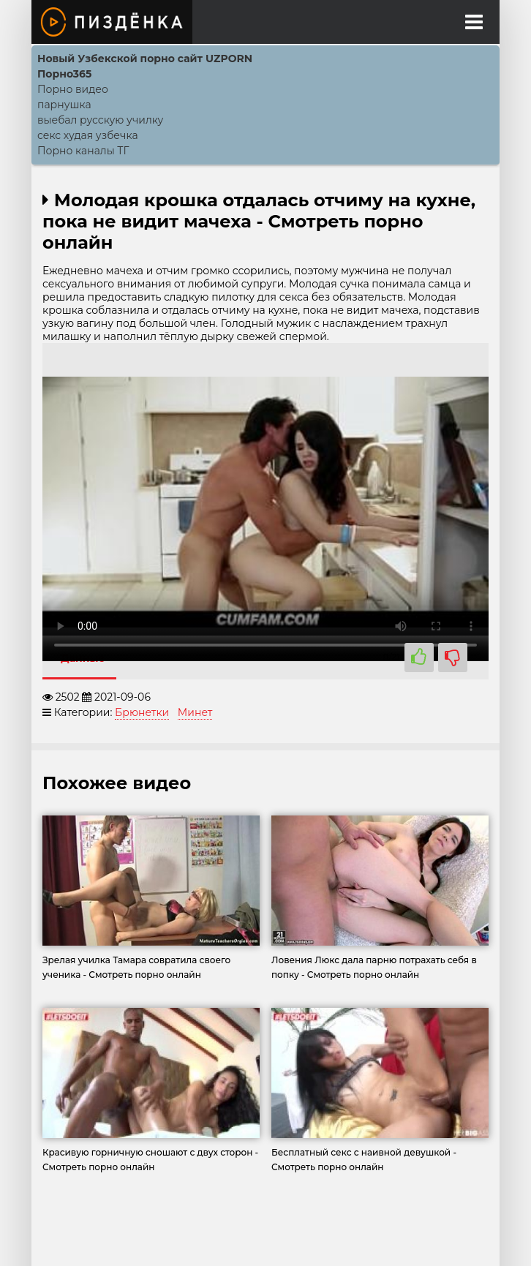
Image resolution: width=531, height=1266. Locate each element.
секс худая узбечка (87, 135)
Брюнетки (142, 712)
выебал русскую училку (100, 120)
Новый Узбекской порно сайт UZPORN (144, 58)
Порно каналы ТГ (83, 150)
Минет (195, 712)
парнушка (64, 104)
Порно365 (64, 73)
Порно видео (72, 89)
